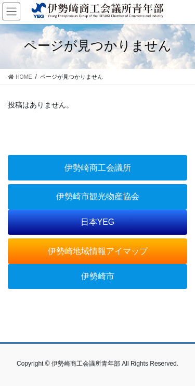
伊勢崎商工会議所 (97, 167)
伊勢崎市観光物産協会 (97, 196)
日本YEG (97, 222)
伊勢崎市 (97, 276)
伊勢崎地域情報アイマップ (98, 251)
